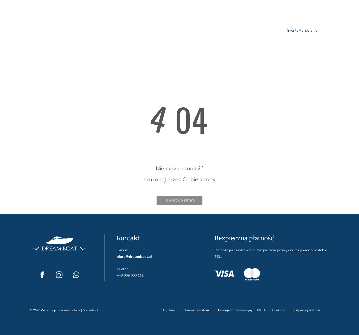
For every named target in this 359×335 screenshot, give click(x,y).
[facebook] (38, 7)
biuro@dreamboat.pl (99, 7)
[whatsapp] (68, 7)
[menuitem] (131, 30)
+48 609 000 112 (139, 7)
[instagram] (53, 7)
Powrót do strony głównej (179, 201)
